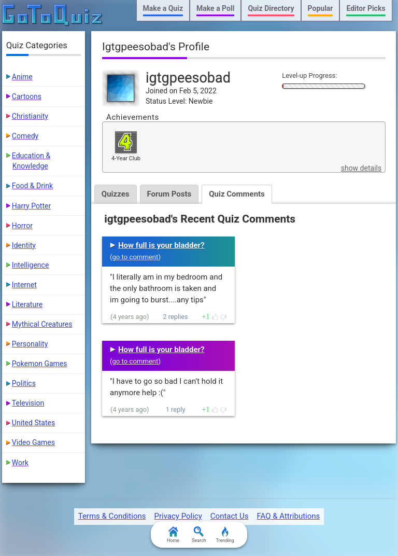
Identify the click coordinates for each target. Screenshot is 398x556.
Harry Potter (31, 206)
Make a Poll (215, 8)
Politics (24, 383)
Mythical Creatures (42, 324)
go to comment (135, 257)
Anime (22, 77)
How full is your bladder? (161, 245)
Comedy (25, 136)
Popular (320, 8)
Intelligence (30, 265)
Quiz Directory (271, 8)
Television (28, 403)
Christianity (30, 116)
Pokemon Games (39, 363)
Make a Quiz (163, 8)
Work (20, 462)
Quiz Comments (237, 194)
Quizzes (116, 194)
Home (173, 534)
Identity (24, 245)
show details (361, 168)
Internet (24, 285)
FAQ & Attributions (288, 516)
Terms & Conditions (112, 516)
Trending (225, 534)
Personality (30, 344)
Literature (27, 304)
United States (33, 423)
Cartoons (26, 96)
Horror (22, 225)
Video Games (33, 442)
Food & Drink (32, 186)
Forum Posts (169, 194)
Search (199, 534)
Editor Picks (365, 8)
